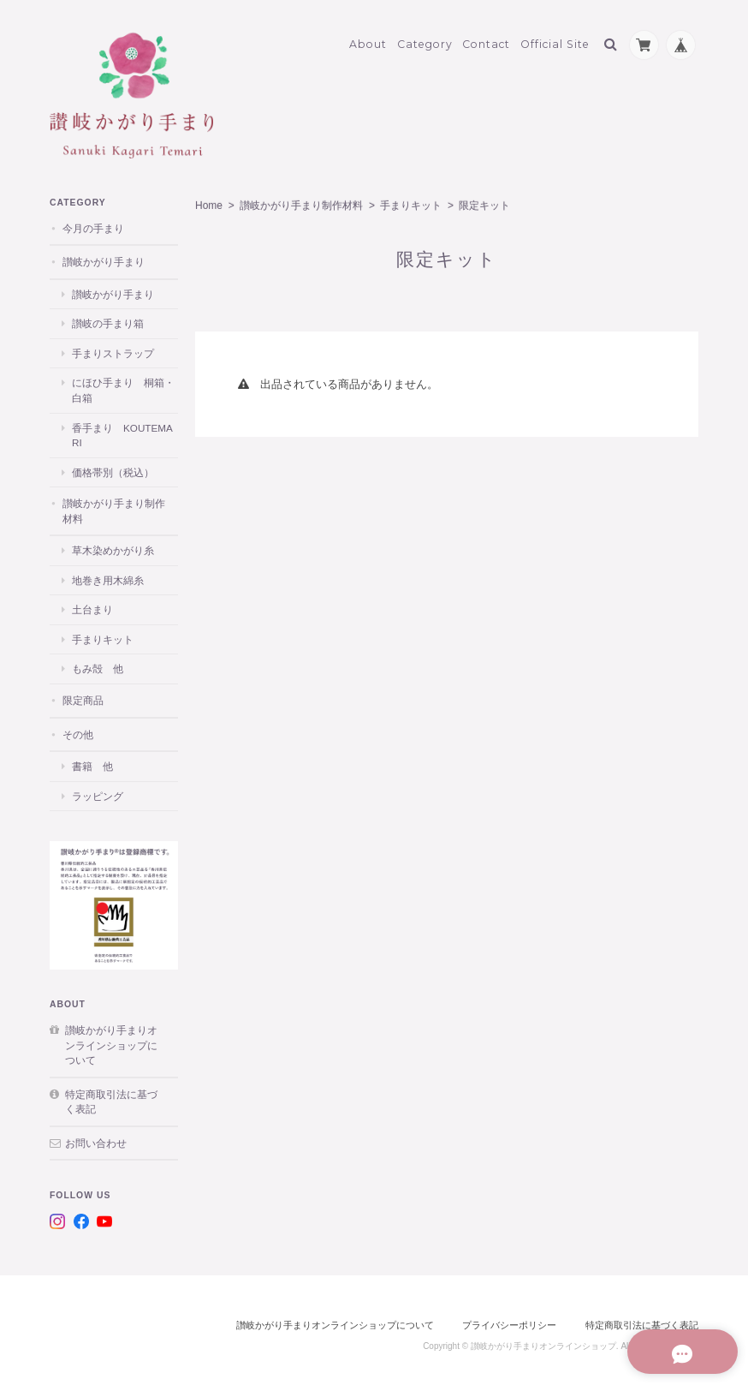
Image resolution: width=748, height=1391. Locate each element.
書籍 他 (92, 761)
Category (425, 39)
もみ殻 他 (97, 664)
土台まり (92, 605)
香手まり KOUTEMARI (122, 430)
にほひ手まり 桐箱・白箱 (123, 386)
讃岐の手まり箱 (108, 319)
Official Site (555, 39)
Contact (486, 39)
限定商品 (83, 695)
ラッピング (97, 791)
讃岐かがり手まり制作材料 (301, 201)
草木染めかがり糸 (113, 546)
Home (209, 201)
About (368, 39)
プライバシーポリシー (509, 1321)
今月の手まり (93, 224)
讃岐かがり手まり (103, 257)
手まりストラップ (113, 349)
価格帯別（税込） (113, 467)
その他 (77, 729)
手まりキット (411, 201)
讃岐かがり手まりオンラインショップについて (111, 1040)
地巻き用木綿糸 (108, 576)
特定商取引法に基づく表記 (111, 1097)
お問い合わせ (96, 1138)
